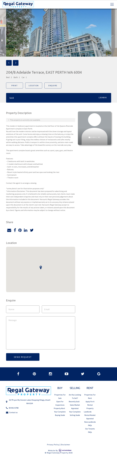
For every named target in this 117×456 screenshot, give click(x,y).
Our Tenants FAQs (90, 431)
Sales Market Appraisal (75, 407)
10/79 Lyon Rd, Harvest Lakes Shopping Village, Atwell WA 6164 (28, 402)
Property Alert (59, 409)
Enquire (52, 85)
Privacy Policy (53, 445)
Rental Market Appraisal (90, 417)
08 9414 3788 (12, 409)
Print (14, 85)
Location (33, 85)
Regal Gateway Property (60, 454)
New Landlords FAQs (90, 424)
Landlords (88, 412)
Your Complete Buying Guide (60, 414)
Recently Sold (74, 402)
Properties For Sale (60, 397)
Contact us (12, 413)
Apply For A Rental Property (90, 405)
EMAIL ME (94, 137)
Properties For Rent (90, 397)
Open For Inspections (59, 404)
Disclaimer (65, 445)
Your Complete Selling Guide (75, 414)
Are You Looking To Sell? (75, 397)
